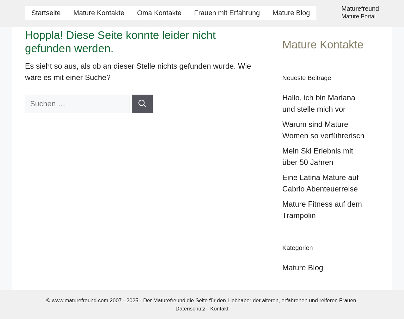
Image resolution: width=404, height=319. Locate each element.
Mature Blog (291, 13)
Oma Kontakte (159, 13)
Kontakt (219, 309)
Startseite (46, 13)
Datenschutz (190, 309)
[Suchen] (142, 104)
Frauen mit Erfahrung (227, 13)
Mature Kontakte (98, 13)
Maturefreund (360, 8)
